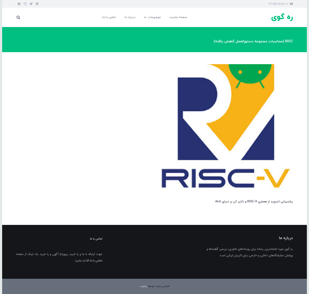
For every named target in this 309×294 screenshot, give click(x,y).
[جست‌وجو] (18, 17)
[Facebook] (37, 4)
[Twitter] (31, 4)
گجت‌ (215, 249)
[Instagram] (25, 4)
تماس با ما (96, 260)
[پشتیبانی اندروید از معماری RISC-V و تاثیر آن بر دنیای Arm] (226, 67)
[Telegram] (19, 4)
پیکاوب (143, 286)
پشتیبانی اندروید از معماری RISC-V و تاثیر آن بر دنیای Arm (254, 202)
